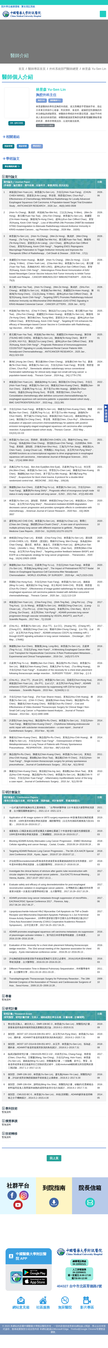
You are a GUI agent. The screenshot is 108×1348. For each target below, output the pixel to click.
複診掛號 (23, 146)
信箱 (90, 1202)
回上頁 (54, 1158)
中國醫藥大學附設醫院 (79, 1252)
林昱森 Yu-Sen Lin (94, 68)
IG (24, 1195)
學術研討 (37, 146)
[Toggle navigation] (103, 14)
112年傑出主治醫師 (45, 125)
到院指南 (54, 1202)
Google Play (35, 1272)
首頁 (21, 68)
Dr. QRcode (16, 123)
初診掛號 (8, 146)
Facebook (12, 1195)
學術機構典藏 (12, 166)
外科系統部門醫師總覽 (63, 68)
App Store (35, 1281)
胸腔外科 (41, 100)
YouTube (18, 1205)
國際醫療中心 (55, 100)
